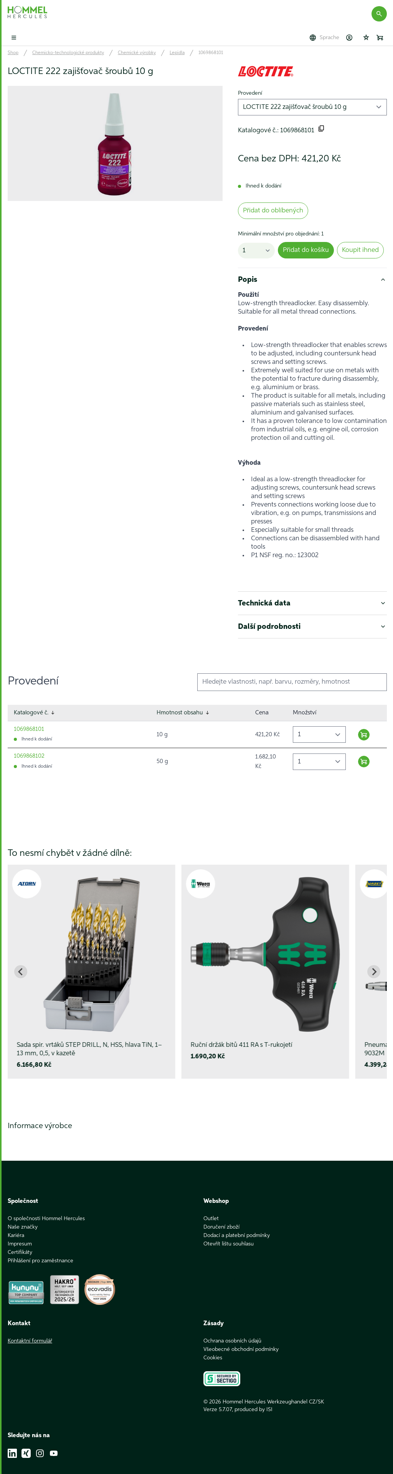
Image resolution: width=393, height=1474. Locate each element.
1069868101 (210, 53)
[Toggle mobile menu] (14, 38)
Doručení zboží (221, 1218)
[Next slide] (373, 971)
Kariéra (16, 1227)
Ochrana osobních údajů (232, 1332)
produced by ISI (253, 1401)
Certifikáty (20, 1244)
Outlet (211, 1210)
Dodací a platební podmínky (236, 1227)
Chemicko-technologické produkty (68, 53)
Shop (13, 53)
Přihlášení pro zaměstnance (40, 1252)
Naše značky (23, 1218)
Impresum (20, 1235)
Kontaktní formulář (30, 1332)
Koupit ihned (360, 250)
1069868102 (29, 756)
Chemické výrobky (137, 53)
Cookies (212, 1349)
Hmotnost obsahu (183, 713)
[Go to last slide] (20, 971)
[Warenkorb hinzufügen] (364, 734)
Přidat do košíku (306, 250)
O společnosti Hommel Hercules (46, 1210)
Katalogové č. (35, 713)
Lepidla (177, 53)
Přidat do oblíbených (273, 210)
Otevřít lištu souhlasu (228, 1235)
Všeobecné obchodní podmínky (241, 1341)
